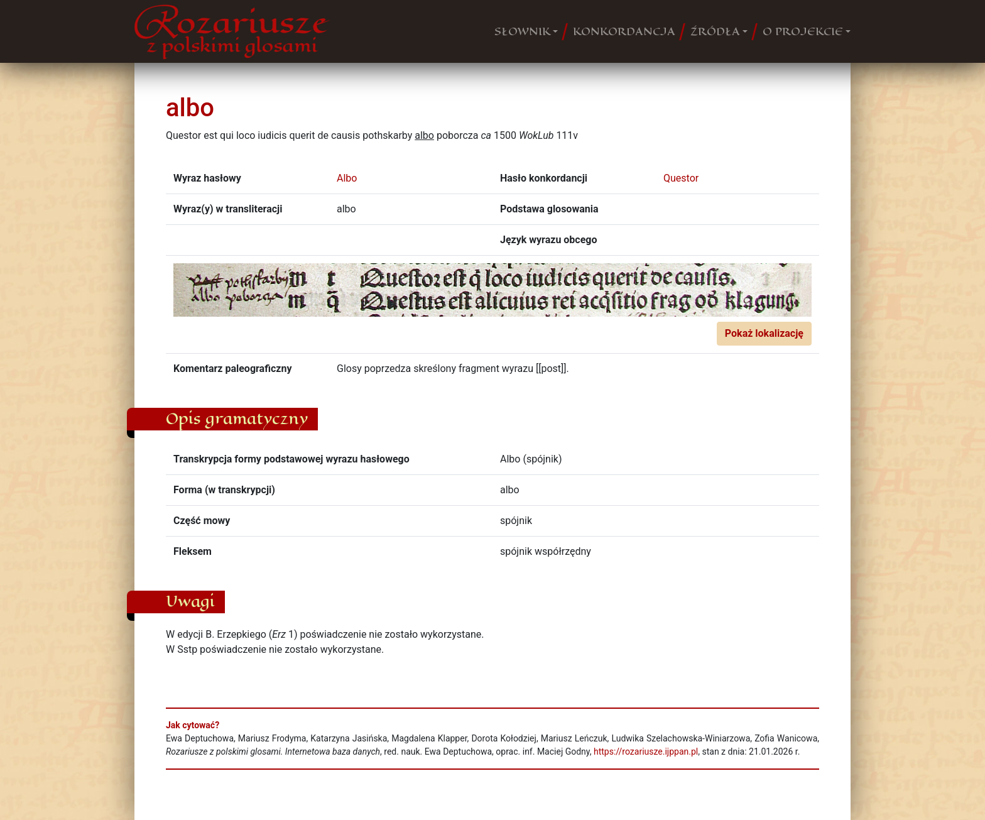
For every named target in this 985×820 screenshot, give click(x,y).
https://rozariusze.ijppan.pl (646, 751)
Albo (347, 178)
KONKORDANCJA (624, 31)
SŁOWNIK (522, 31)
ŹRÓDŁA (715, 31)
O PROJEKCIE (803, 31)
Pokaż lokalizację (764, 333)
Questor (681, 178)
